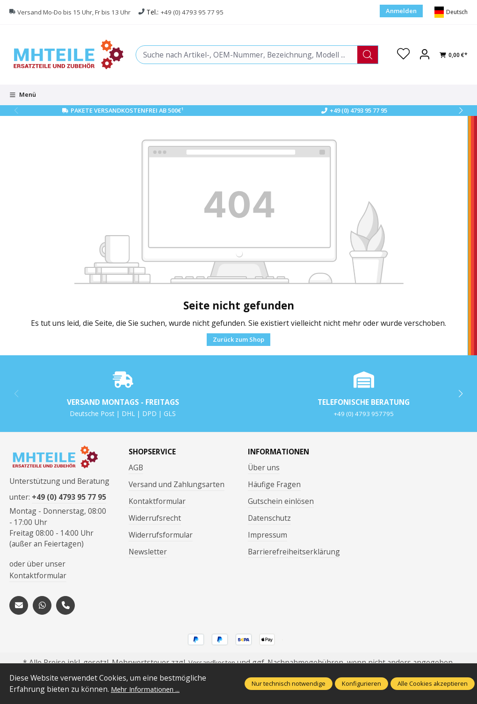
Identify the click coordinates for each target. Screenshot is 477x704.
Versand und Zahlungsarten (176, 484)
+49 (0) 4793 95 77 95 (202, 11)
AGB (136, 467)
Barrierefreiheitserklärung (294, 551)
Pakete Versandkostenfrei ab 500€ (127, 110)
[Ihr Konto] (424, 55)
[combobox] (246, 54)
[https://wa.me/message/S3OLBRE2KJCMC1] (42, 608)
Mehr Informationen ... (149, 689)
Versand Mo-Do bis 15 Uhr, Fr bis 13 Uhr (78, 11)
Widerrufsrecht (155, 518)
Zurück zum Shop (238, 339)
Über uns (264, 467)
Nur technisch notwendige (288, 683)
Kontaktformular (37, 579)
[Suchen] (366, 54)
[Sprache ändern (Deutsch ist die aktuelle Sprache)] (451, 12)
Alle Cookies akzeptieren (433, 683)
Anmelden (401, 11)
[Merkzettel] (403, 54)
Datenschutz (269, 518)
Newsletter (148, 551)
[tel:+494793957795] (65, 608)
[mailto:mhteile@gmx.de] (18, 608)
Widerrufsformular (161, 535)
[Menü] (22, 95)
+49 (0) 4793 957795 (363, 413)
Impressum (267, 535)
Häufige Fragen (274, 484)
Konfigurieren (361, 683)
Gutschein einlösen (281, 501)
